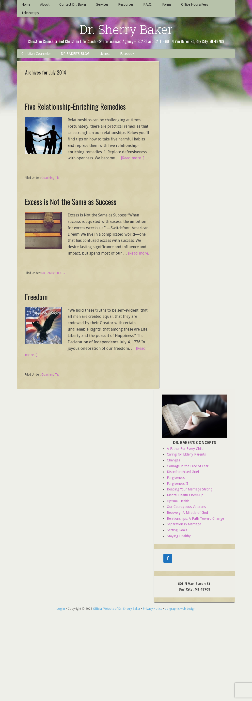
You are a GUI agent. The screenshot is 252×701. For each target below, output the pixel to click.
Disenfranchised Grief (183, 472)
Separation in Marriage (184, 524)
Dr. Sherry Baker (126, 29)
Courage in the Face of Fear (187, 466)
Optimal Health (178, 501)
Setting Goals (177, 530)
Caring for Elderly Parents (186, 454)
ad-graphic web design (180, 608)
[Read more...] (132, 158)
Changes (173, 460)
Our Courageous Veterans (186, 507)
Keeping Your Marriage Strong (189, 489)
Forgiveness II (177, 484)
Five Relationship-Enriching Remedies (75, 106)
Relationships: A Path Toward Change (195, 518)
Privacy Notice (152, 608)
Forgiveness (176, 478)
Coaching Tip (50, 178)
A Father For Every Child (185, 449)
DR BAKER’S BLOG (53, 273)
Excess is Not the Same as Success (70, 201)
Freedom (36, 296)
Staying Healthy (179, 536)
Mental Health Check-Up (185, 495)
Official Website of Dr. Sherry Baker (116, 608)
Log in (61, 608)
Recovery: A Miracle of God (187, 513)
